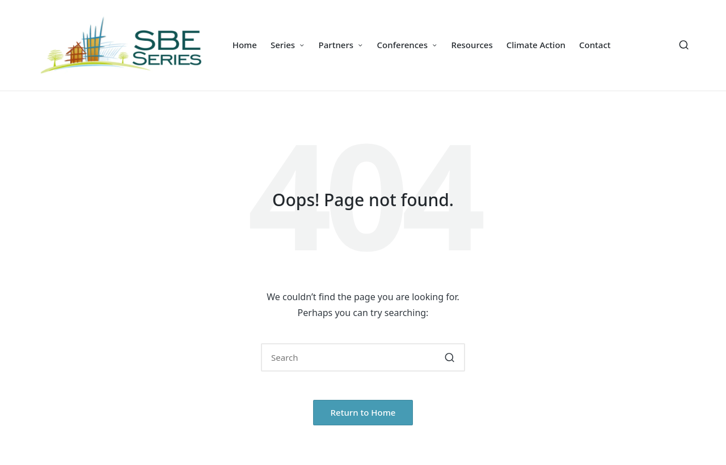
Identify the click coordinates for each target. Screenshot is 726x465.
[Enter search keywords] (363, 357)
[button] (449, 357)
